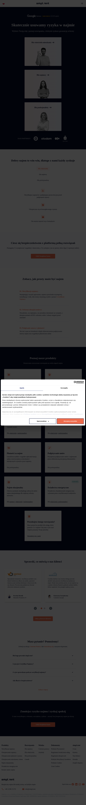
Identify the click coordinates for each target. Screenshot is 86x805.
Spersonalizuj (43, 421)
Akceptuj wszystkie (70, 421)
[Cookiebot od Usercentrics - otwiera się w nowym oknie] (75, 382)
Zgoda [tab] (22, 388)
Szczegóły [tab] (64, 388)
